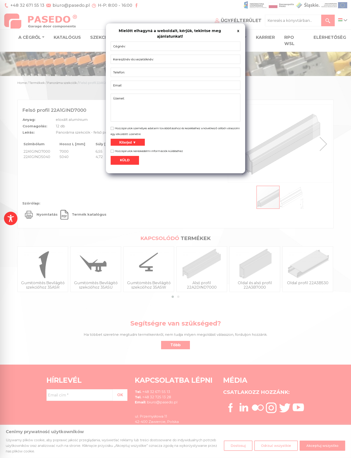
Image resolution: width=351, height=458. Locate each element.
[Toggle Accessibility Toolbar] (10, 218)
